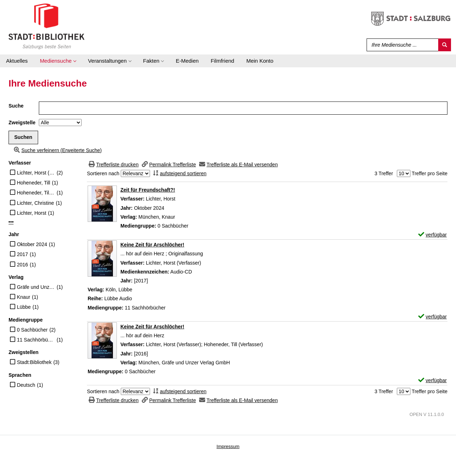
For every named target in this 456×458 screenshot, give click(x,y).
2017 (22, 254)
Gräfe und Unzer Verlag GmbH (36, 287)
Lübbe (24, 307)
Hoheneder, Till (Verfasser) (36, 193)
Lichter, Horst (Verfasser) (36, 173)
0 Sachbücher (32, 330)
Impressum (228, 446)
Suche (16, 106)
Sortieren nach (103, 173)
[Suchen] (444, 44)
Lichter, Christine (35, 203)
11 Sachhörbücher (36, 340)
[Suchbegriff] (400, 45)
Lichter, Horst (31, 213)
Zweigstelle (22, 122)
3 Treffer (383, 173)
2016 (22, 264)
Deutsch (26, 385)
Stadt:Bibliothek (34, 362)
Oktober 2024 (32, 244)
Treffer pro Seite (429, 173)
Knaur (23, 297)
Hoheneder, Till (33, 183)
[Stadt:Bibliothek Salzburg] (46, 26)
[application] (58, 60)
